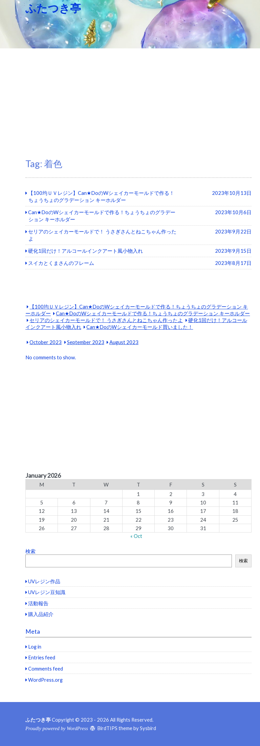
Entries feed (41, 657)
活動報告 (38, 603)
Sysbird (148, 728)
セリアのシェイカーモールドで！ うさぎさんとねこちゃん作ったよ (106, 320)
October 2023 (45, 342)
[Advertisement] (130, 99)
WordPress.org (45, 680)
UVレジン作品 (44, 581)
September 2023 (85, 342)
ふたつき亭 (53, 8)
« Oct (136, 536)
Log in (34, 646)
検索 (30, 551)
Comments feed (45, 668)
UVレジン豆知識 (46, 592)
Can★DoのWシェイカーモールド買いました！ (139, 327)
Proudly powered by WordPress (56, 728)
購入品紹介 (40, 614)
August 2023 (123, 342)
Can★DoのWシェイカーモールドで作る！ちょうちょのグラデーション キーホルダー (153, 313)
